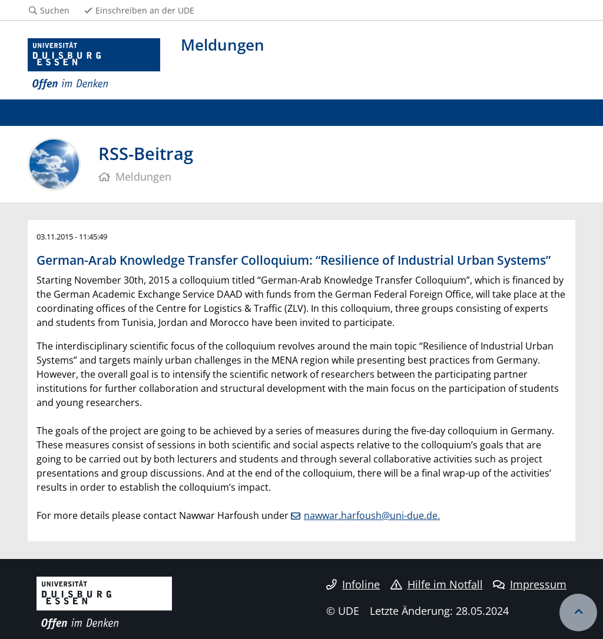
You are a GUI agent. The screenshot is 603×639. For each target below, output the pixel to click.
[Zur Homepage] (94, 64)
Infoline (353, 584)
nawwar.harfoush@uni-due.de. (372, 515)
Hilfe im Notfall (436, 584)
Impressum (529, 584)
